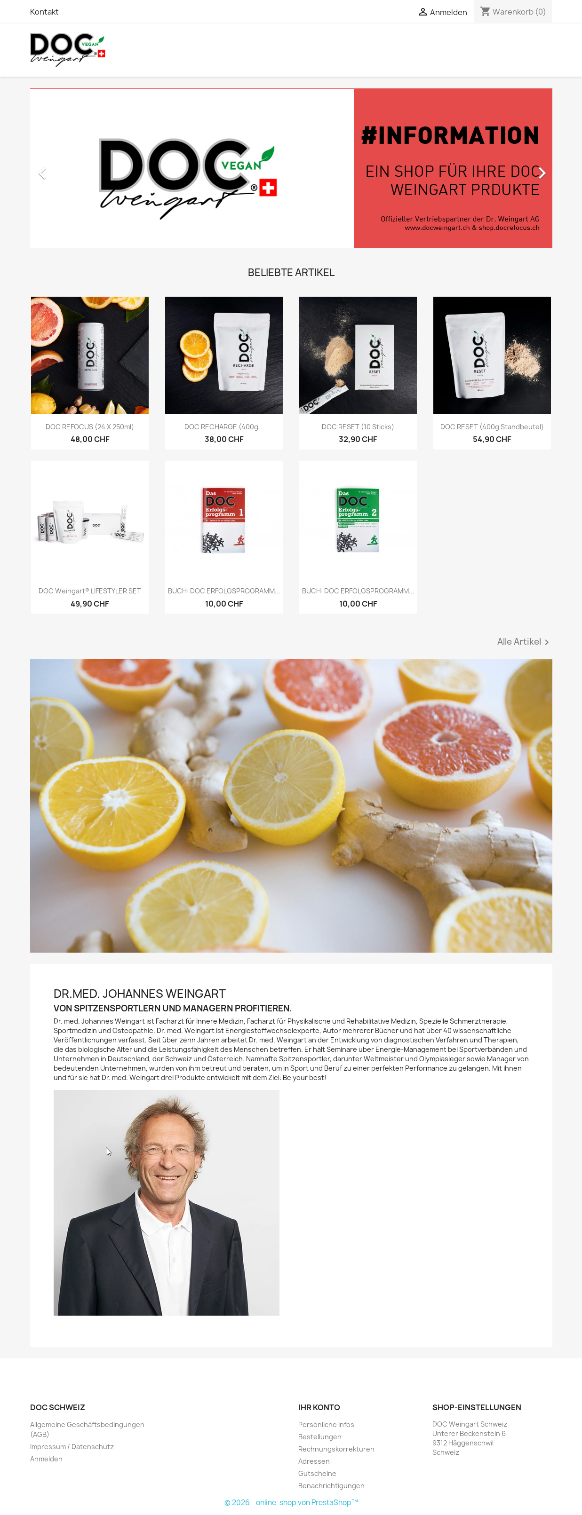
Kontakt (44, 12)
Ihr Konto (319, 1407)
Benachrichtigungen (331, 1485)
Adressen (314, 1461)
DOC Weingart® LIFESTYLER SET (90, 590)
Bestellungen (320, 1436)
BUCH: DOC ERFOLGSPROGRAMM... (224, 590)
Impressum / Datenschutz (72, 1446)
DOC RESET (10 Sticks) (358, 426)
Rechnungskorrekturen (336, 1448)
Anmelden (46, 1458)
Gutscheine (317, 1473)
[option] (291, 168)
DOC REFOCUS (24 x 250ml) (90, 426)
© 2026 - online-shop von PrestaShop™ (291, 1502)
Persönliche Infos (326, 1424)
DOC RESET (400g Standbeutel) (492, 426)
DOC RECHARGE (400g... (224, 426)
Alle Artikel (524, 642)
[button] (69, 168)
